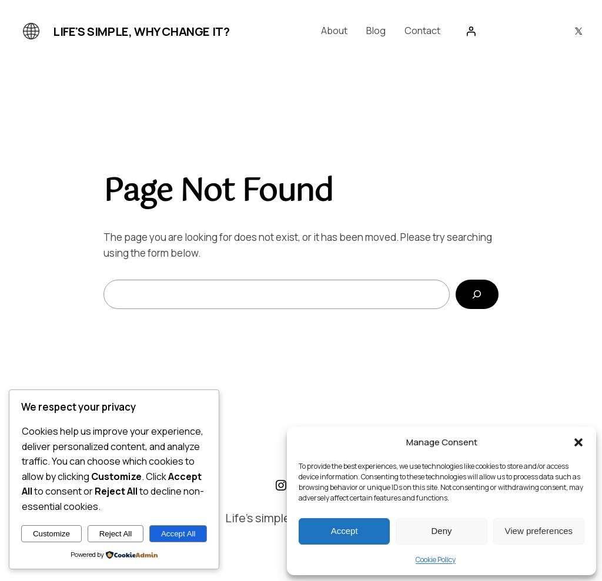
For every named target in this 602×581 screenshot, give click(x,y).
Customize (51, 533)
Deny (441, 531)
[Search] (477, 295)
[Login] (471, 31)
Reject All (115, 533)
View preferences (539, 531)
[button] (578, 442)
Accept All (178, 533)
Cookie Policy (436, 560)
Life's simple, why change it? (141, 31)
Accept (344, 531)
